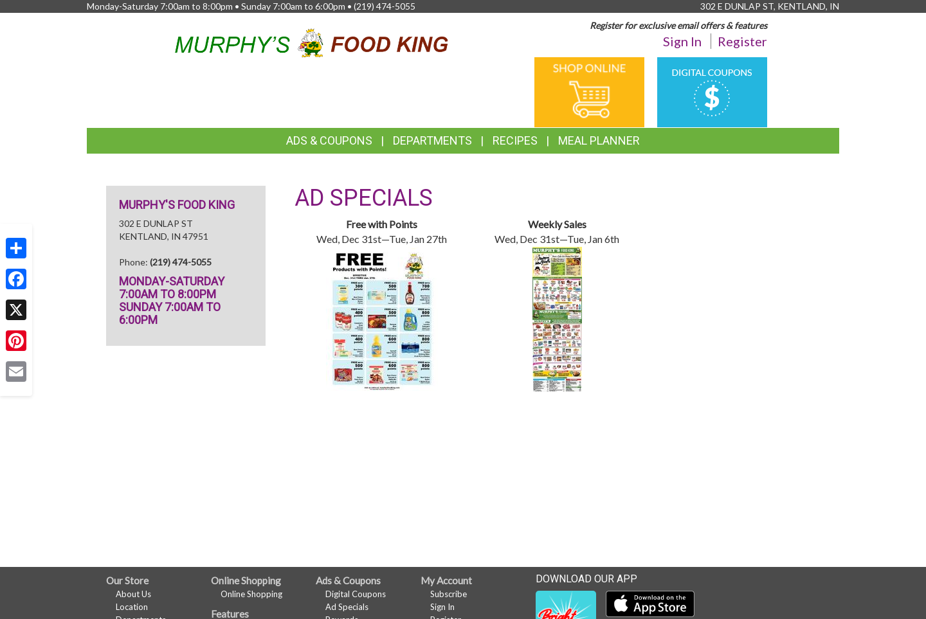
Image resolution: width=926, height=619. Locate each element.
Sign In (682, 41)
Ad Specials (346, 607)
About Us (133, 594)
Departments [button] (432, 140)
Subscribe (448, 594)
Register (742, 41)
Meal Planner (599, 140)
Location (132, 607)
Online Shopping (251, 594)
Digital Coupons (355, 594)
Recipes (515, 140)
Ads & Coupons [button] (329, 140)
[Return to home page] (311, 40)
